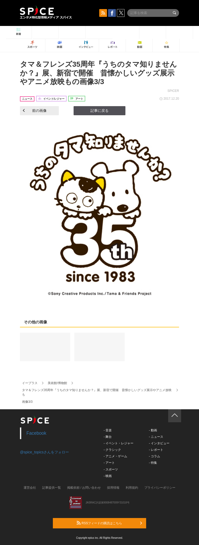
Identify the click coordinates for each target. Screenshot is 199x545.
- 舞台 (108, 437)
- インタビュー (159, 443)
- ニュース (156, 437)
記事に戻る (99, 110)
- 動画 (153, 430)
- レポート (156, 450)
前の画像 (35, 110)
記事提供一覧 (51, 487)
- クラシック (112, 450)
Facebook (36, 433)
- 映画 (108, 476)
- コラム (154, 456)
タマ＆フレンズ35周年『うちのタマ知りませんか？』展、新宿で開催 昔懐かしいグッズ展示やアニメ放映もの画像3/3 (98, 73)
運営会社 (30, 487)
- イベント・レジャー (118, 443)
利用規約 (132, 487)
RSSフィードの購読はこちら (109, 523)
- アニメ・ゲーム (115, 456)
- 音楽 (108, 430)
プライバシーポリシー (159, 487)
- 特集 (153, 463)
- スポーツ (111, 469)
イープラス (30, 383)
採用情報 (113, 487)
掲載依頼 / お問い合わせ (84, 487)
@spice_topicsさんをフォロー (44, 452)
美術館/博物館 (57, 383)
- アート (109, 463)
